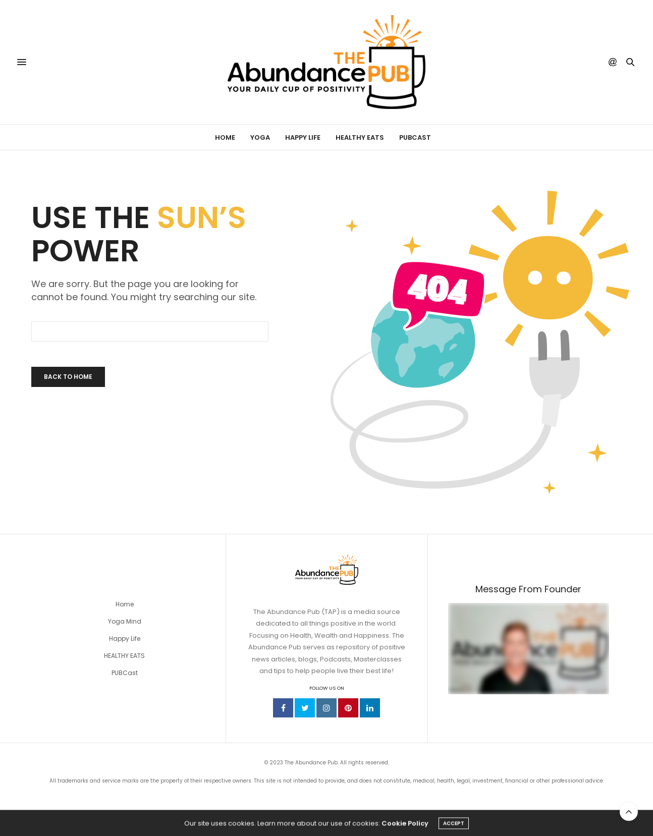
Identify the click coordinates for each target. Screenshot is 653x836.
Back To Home (68, 376)
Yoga (260, 137)
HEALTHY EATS (124, 655)
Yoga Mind (124, 621)
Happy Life (302, 137)
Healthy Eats (360, 137)
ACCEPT (453, 826)
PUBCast (415, 137)
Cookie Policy (405, 826)
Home (225, 137)
